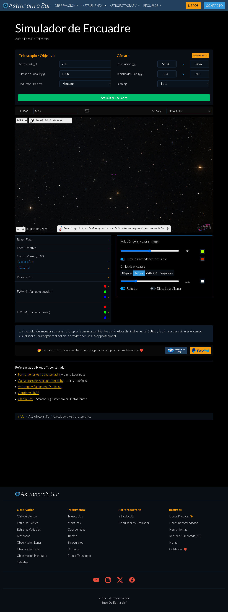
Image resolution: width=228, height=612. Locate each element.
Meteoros (23, 536)
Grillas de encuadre (132, 266)
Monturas (74, 523)
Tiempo (72, 536)
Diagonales (166, 273)
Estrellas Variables (29, 529)
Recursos (151, 5)
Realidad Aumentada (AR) (185, 536)
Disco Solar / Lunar (169, 288)
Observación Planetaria (32, 556)
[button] (176, 350)
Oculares (73, 549)
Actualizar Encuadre (114, 98)
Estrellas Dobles (27, 523)
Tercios (139, 273)
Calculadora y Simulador (133, 523)
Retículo (132, 288)
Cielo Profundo (27, 516)
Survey (156, 111)
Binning (122, 84)
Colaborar (178, 549)
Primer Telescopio (79, 556)
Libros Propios (181, 516)
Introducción (126, 516)
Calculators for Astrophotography (40, 380)
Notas (173, 542)
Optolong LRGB (28, 393)
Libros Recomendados (183, 523)
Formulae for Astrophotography (39, 374)
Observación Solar (29, 549)
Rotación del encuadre (134, 241)
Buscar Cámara (200, 55)
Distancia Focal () (32, 74)
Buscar (23, 111)
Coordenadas (76, 529)
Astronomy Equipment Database (39, 387)
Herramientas (178, 529)
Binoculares (75, 542)
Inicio (21, 416)
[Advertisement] (114, 453)
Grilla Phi (151, 273)
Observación (65, 5)
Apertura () (28, 64)
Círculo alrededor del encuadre (147, 259)
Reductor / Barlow (30, 84)
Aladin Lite (25, 399)
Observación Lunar (29, 542)
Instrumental (92, 5)
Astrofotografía (123, 5)
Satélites (22, 562)
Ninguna (127, 273)
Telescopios (75, 516)
